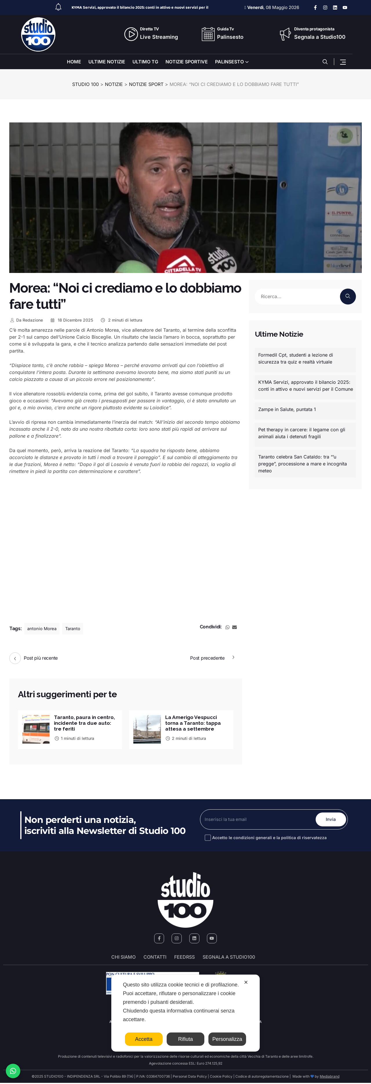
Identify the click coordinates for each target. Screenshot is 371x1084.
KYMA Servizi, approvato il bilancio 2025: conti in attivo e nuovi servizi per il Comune (305, 385)
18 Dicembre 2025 (71, 320)
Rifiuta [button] (185, 1039)
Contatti (154, 958)
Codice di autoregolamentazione (261, 1077)
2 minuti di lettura (121, 320)
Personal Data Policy (190, 1077)
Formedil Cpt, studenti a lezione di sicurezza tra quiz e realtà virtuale (295, 358)
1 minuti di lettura (74, 739)
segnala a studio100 (229, 958)
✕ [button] (246, 982)
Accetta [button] (143, 1039)
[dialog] (185, 1013)
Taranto (76, 629)
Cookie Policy (221, 1077)
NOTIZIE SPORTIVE (187, 62)
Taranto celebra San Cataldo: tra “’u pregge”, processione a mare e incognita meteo (302, 464)
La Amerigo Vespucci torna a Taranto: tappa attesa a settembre (194, 723)
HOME (74, 62)
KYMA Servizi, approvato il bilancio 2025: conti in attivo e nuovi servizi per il (140, 7)
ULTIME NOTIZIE (106, 62)
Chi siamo (123, 958)
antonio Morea (43, 629)
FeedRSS (184, 958)
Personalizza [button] (227, 1039)
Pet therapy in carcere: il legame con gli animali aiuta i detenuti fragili (301, 433)
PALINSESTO (229, 62)
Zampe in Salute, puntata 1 (287, 409)
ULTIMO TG (145, 62)
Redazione (26, 320)
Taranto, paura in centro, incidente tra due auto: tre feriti (81, 723)
